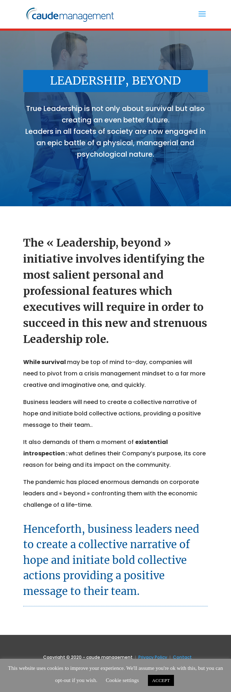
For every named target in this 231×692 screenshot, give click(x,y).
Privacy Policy (152, 657)
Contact (182, 657)
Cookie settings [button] (122, 680)
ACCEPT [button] (161, 680)
